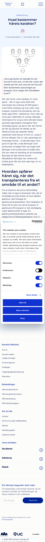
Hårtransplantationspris (12, 394)
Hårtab (5, 426)
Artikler (5, 416)
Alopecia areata (8, 435)
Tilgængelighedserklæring (13, 372)
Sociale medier (8, 354)
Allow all (22, 303)
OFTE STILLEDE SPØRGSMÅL (14, 421)
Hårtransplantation (10, 389)
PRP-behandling (8, 399)
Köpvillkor (6, 376)
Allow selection (22, 310)
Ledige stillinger (8, 358)
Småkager (6, 367)
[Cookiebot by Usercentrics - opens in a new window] (32, 221)
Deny (22, 318)
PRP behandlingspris (10, 403)
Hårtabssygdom (8, 430)
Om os (4, 350)
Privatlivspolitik (8, 363)
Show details (31, 295)
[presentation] (20, 510)
